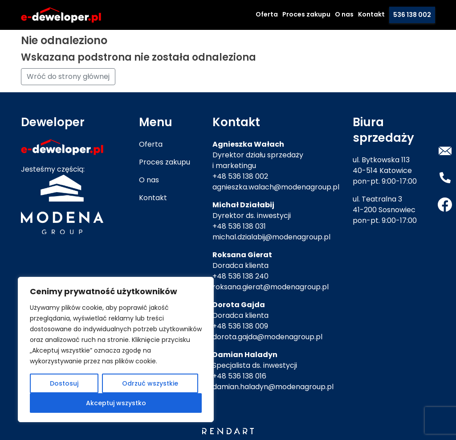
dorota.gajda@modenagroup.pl (267, 337)
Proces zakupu (306, 14)
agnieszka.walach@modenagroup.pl (275, 187)
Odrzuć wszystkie (150, 383)
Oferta (267, 14)
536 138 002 (412, 14)
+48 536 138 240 (240, 276)
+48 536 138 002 (240, 176)
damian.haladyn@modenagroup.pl (273, 387)
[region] (116, 349)
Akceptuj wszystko (116, 403)
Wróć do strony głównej (68, 76)
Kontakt (371, 14)
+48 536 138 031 (239, 226)
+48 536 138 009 (240, 326)
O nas (344, 14)
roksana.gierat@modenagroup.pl (270, 287)
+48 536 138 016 (239, 376)
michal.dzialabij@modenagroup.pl (271, 237)
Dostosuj (64, 383)
